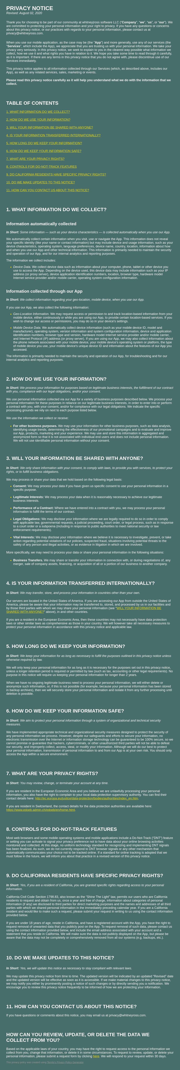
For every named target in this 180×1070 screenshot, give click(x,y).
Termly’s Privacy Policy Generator (65, 1062)
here (96, 1056)
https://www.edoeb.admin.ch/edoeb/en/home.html (40, 810)
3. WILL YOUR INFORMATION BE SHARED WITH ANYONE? (49, 127)
